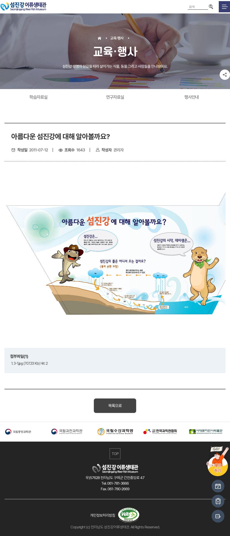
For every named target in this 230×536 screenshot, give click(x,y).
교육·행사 (117, 38)
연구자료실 (115, 97)
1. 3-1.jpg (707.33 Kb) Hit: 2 (29, 363)
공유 (225, 75)
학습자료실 (38, 97)
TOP (115, 453)
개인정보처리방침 (102, 515)
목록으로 (115, 405)
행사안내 (191, 97)
